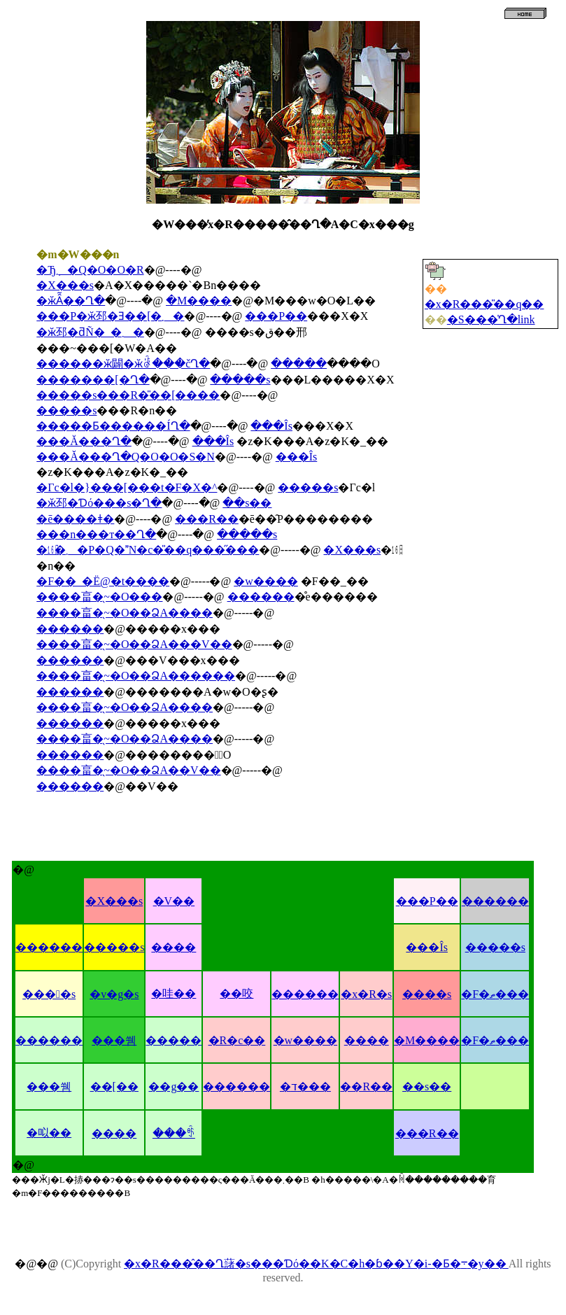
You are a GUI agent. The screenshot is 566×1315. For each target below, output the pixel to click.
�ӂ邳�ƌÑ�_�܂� (90, 332)
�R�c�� (237, 1040)
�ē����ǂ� (75, 519)
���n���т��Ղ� (96, 534)
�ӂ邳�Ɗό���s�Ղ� (99, 503)
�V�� (174, 901)
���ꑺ (174, 1133)
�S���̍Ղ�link (491, 319)
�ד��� (305, 1086)
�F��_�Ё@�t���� (102, 581)
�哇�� (173, 993)
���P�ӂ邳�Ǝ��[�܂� (110, 316)
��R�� (366, 1086)
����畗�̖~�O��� (99, 597)
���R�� (207, 519)
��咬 (236, 993)
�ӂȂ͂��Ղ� (70, 301)
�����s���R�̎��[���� (128, 395)
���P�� (276, 316)
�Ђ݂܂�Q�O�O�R (89, 270)
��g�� (173, 1086)
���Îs (271, 426)
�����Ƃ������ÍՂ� (113, 426)
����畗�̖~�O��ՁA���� (124, 613)
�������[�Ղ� (92, 380)
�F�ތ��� (495, 994)
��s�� (246, 503)
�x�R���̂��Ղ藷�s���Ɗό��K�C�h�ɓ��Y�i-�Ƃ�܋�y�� (316, 1264)
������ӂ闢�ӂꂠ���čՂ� (123, 364)
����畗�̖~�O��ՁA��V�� (128, 770)
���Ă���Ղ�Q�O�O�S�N (125, 457)
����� (299, 364)
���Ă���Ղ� (84, 441)
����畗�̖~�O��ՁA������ (135, 676)
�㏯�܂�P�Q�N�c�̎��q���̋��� (147, 550)
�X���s (65, 285)
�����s (240, 380)
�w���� (266, 581)
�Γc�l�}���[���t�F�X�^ (126, 487)
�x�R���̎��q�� (484, 304)
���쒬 (114, 1040)
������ (261, 597)
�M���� (199, 301)
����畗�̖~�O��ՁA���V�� (134, 644)
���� (173, 947)
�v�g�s (114, 994)
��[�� (114, 1086)
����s (426, 994)
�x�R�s (366, 994)
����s (49, 994)
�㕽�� (49, 1133)
